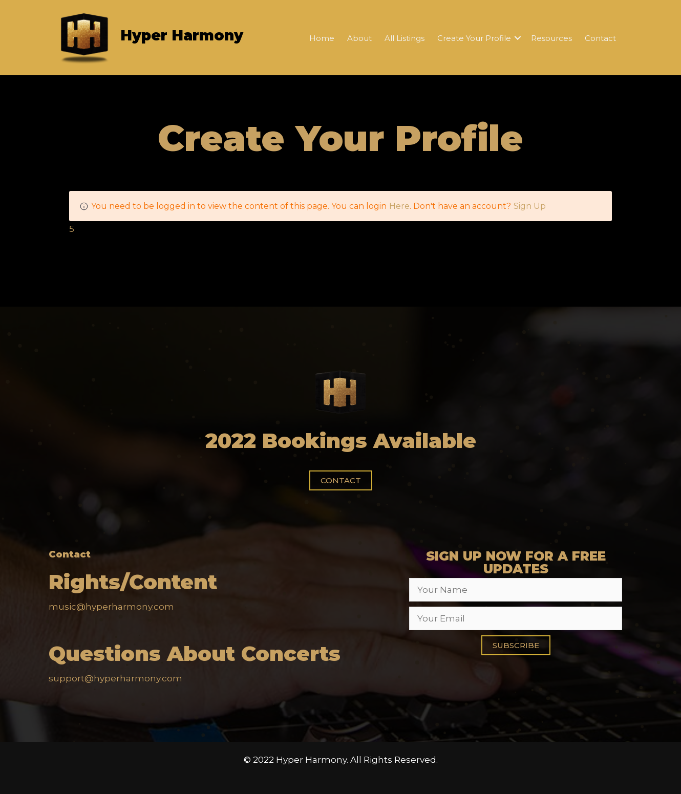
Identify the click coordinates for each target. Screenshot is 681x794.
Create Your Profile (474, 38)
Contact (600, 38)
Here (399, 206)
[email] (515, 618)
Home (321, 38)
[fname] (515, 590)
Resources (551, 38)
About (359, 38)
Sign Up (530, 206)
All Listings (404, 38)
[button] (340, 480)
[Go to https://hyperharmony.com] (165, 37)
